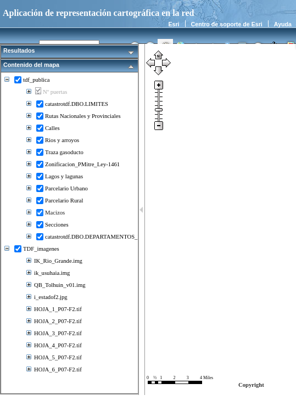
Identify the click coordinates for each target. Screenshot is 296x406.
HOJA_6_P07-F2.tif (58, 369)
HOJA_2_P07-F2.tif (58, 321)
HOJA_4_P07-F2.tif (58, 345)
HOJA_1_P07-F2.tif (58, 309)
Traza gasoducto (64, 152)
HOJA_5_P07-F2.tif (58, 357)
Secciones (57, 225)
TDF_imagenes (41, 249)
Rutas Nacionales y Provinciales (83, 116)
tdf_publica (36, 80)
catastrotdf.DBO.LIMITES (76, 104)
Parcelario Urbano (66, 188)
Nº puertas (55, 92)
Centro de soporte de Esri (227, 24)
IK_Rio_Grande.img (58, 261)
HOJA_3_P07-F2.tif (58, 333)
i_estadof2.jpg (51, 297)
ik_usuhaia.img (52, 273)
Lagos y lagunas (64, 176)
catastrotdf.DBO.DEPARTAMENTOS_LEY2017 (102, 237)
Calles (52, 128)
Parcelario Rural (64, 201)
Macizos (55, 213)
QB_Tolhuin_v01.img (60, 285)
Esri (173, 24)
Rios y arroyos (62, 140)
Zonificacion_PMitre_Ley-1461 (82, 164)
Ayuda (283, 24)
